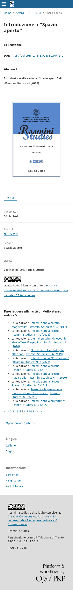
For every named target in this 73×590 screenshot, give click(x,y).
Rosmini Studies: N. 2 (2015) (30, 370)
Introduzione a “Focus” (46, 366)
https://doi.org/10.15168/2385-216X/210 (37, 55)
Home (7, 13)
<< (5, 411)
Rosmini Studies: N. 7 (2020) (31, 362)
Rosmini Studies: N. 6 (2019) (44, 354)
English (11, 451)
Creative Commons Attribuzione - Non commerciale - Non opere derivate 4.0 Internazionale (36, 290)
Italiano (11, 445)
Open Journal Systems (20, 423)
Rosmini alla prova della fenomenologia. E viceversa (37, 391)
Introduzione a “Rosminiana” (50, 358)
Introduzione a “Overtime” (48, 401)
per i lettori (12, 474)
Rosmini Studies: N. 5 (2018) (30, 385)
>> (40, 411)
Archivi (20, 13)
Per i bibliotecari (15, 486)
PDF (12, 198)
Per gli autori (13, 480)
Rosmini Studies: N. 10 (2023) (31, 334)
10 (30, 411)
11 (34, 411)
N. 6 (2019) (35, 13)
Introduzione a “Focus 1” (47, 331)
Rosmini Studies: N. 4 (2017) (48, 327)
